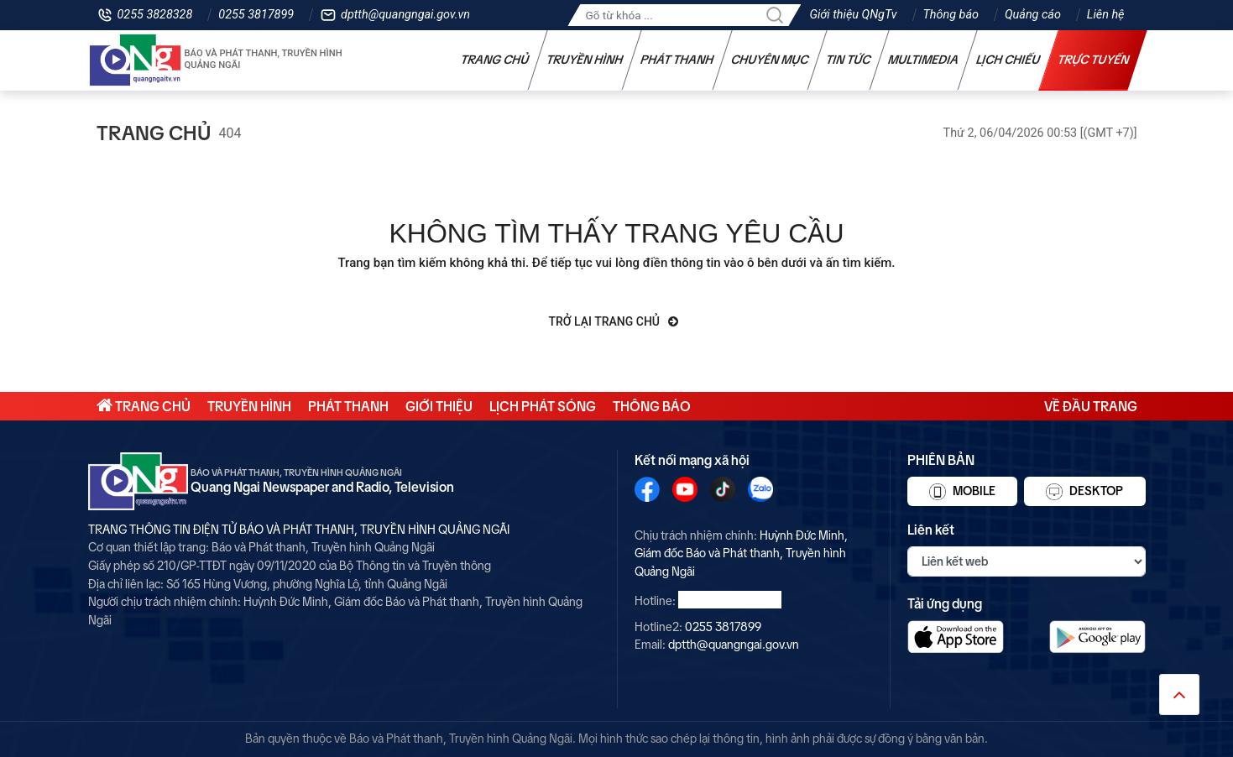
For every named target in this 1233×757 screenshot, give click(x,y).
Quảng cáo (1033, 15)
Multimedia (923, 59)
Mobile (962, 491)
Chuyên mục (769, 59)
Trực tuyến (1093, 59)
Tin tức (847, 59)
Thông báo (951, 15)
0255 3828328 (155, 15)
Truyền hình (584, 59)
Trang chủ (494, 59)
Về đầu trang (1090, 406)
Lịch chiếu (1008, 59)
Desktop (1084, 491)
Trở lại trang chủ (614, 321)
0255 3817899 (256, 15)
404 (230, 133)
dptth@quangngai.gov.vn (405, 15)
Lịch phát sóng (542, 406)
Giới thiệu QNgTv (852, 15)
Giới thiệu (439, 406)
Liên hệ (1106, 15)
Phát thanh (676, 59)
